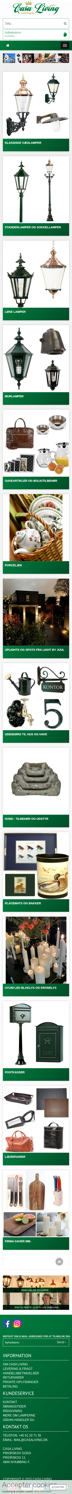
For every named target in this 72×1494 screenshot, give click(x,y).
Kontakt (10, 1402)
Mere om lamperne (19, 1415)
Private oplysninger (20, 1382)
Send (61, 1342)
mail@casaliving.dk (31, 1440)
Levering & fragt (18, 1368)
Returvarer (13, 1377)
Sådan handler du (18, 1420)
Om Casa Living (15, 1364)
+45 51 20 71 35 (30, 1435)
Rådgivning (12, 1411)
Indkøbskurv (36, 34)
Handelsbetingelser (21, 1373)
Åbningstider (14, 1406)
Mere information (43, 1491)
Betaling (10, 1386)
